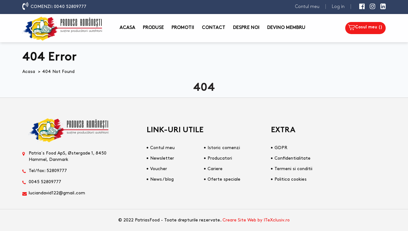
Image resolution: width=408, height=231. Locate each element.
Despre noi (246, 27)
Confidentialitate (292, 158)
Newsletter (162, 158)
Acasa (127, 27)
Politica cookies (290, 179)
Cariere (215, 169)
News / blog (162, 179)
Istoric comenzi (224, 148)
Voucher (158, 169)
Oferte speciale (224, 179)
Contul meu (307, 6)
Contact (213, 27)
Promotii (182, 27)
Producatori (220, 158)
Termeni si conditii (293, 169)
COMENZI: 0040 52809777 (58, 6)
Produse (153, 27)
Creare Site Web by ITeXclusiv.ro (256, 220)
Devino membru (286, 27)
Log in (338, 6)
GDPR (280, 148)
